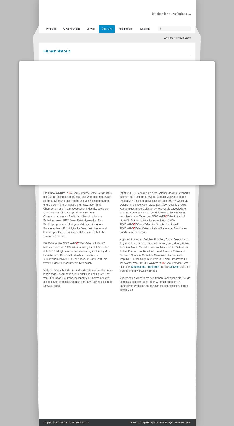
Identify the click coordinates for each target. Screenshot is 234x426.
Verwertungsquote (183, 422)
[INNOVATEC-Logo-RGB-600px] (67, 9)
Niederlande (138, 266)
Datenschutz (135, 422)
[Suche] (160, 28)
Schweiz (174, 266)
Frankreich (153, 266)
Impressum (147, 422)
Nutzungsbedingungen (163, 422)
